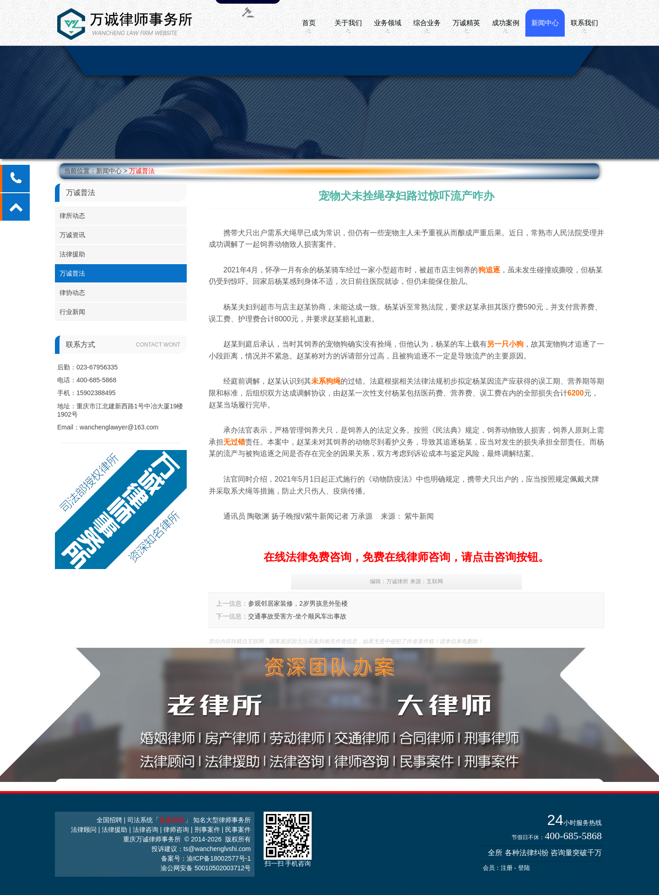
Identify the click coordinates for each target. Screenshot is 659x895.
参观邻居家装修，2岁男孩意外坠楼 (298, 603)
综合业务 (427, 23)
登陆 (524, 867)
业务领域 (387, 23)
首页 (309, 23)
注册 (507, 867)
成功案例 (505, 23)
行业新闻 (72, 311)
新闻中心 (545, 23)
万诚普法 (142, 170)
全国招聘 (109, 820)
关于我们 (348, 23)
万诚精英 (466, 23)
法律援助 (72, 254)
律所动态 (72, 215)
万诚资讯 (72, 235)
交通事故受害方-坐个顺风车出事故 (297, 616)
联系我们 (584, 23)
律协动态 (72, 292)
